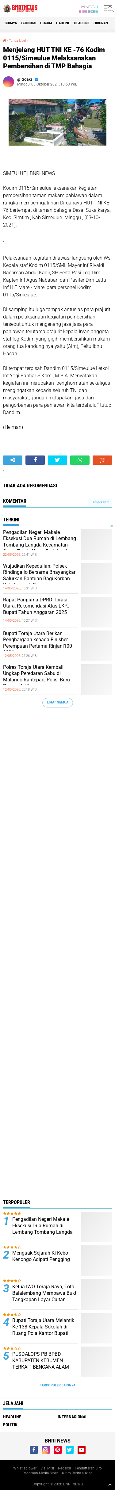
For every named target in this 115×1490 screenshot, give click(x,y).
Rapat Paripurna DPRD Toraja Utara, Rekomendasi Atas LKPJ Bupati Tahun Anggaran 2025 (36, 606)
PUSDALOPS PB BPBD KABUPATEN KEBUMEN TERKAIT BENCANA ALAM (40, 1360)
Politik (10, 1424)
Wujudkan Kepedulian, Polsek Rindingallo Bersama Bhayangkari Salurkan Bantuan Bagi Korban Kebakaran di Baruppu (40, 575)
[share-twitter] (57, 460)
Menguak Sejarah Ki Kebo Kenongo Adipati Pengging (41, 1256)
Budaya (11, 23)
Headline (82, 23)
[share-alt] (12, 460)
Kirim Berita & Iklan (77, 1473)
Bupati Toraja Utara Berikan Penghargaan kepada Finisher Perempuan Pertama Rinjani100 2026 (37, 643)
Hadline (63, 23)
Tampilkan (100, 502)
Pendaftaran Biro (88, 1468)
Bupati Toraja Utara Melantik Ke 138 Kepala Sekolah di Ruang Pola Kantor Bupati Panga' (43, 1329)
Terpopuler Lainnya (57, 1385)
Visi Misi (47, 1468)
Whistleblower (24, 1468)
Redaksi (64, 1468)
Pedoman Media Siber (40, 1473)
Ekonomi (28, 23)
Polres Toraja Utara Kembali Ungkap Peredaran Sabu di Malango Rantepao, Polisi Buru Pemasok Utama (36, 676)
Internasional (72, 1416)
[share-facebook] (35, 460)
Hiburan (101, 23)
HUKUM (46, 23)
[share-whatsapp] (80, 460)
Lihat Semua (57, 702)
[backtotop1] (109, 1484)
